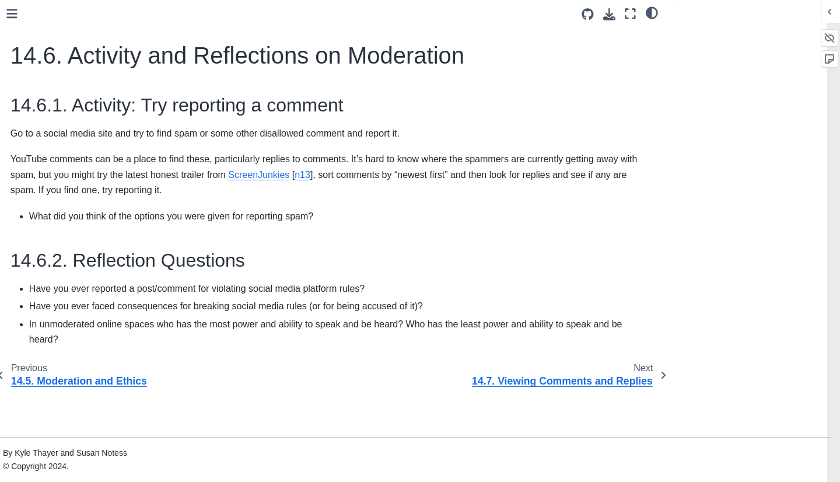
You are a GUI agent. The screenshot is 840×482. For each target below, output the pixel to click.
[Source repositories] (587, 14)
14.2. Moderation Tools (76, 76)
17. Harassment (54, 266)
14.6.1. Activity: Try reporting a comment (743, 42)
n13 (203, 217)
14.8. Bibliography (67, 211)
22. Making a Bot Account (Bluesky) (90, 403)
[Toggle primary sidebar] (194, 13)
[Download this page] (609, 14)
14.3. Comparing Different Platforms (82, 102)
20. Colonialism (53, 336)
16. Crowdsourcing (59, 248)
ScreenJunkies (615, 202)
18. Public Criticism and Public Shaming (81, 292)
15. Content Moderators (68, 229)
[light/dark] (652, 12)
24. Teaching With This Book (77, 440)
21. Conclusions (54, 354)
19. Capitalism (51, 317)
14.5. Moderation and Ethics (86, 127)
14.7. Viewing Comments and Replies (89, 185)
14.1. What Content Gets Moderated (80, 51)
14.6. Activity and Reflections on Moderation (98, 153)
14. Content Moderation (71, 25)
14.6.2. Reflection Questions (735, 66)
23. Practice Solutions (65, 422)
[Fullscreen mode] (630, 13)
